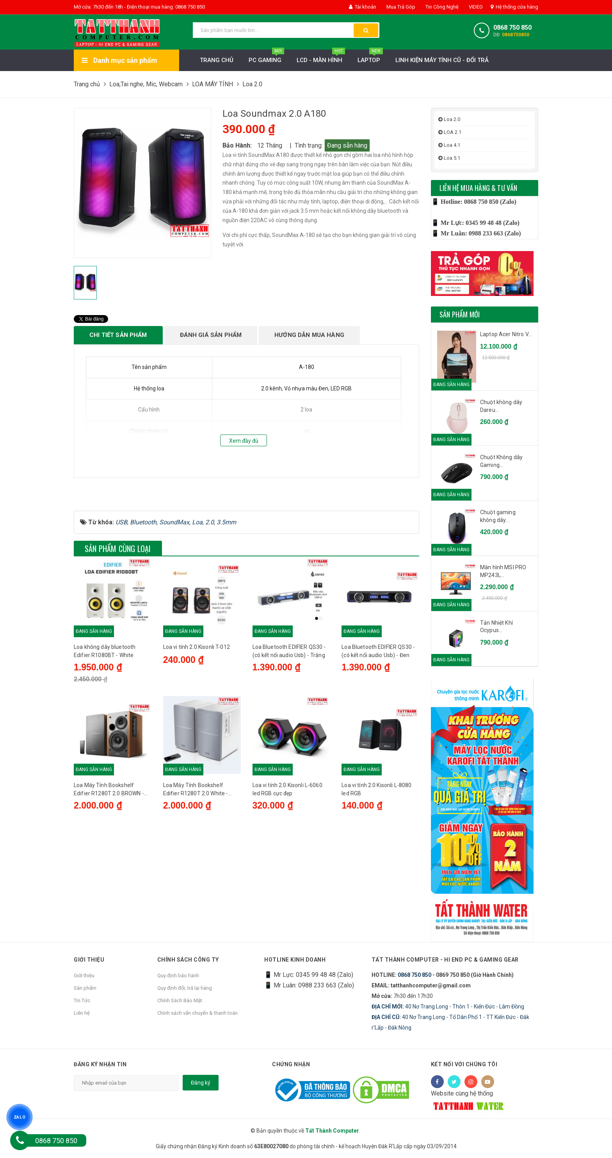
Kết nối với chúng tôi (464, 1064)
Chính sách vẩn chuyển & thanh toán (197, 1013)
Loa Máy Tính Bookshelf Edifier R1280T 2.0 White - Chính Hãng (195, 873)
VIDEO (475, 7)
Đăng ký (200, 1083)
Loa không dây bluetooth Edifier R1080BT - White (104, 734)
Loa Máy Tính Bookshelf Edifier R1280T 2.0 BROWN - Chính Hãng (109, 873)
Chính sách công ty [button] (188, 960)
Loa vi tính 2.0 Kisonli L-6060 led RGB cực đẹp (287, 873)
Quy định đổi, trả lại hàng (184, 988)
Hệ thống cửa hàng (514, 7)
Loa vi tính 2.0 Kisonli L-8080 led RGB (376, 873)
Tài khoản (362, 7)
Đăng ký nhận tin (100, 1064)
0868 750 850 (512, 27)
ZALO (19, 1117)
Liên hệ (82, 1013)
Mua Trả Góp (400, 7)
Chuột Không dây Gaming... (501, 461)
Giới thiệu (84, 975)
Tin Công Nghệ (441, 7)
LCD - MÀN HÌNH (321, 58)
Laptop (370, 58)
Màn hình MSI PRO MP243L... (503, 571)
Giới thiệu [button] (89, 960)
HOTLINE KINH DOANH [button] (295, 960)
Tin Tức (82, 1000)
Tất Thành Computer (332, 1131)
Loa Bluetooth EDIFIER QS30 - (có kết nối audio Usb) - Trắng (289, 734)
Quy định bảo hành (178, 975)
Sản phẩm (85, 988)
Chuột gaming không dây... (498, 516)
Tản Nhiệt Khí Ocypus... (496, 627)
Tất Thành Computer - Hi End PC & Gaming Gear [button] (445, 960)
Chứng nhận (291, 1064)
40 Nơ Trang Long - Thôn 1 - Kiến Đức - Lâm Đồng (448, 1006)
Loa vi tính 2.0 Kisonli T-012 (196, 730)
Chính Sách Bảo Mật (179, 1000)
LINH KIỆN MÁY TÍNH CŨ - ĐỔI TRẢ (442, 60)
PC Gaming (266, 58)
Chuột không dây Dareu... (501, 406)
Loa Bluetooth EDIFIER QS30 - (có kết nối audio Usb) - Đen (378, 734)
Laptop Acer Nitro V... (506, 334)
